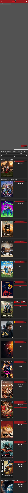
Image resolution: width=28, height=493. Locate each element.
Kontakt (18, 151)
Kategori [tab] (20, 153)
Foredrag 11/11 (20, 482)
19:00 (16, 302)
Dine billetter (23, 151)
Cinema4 (12, 1)
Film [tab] (7, 153)
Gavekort (14, 151)
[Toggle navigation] (2, 1)
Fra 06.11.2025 (20, 422)
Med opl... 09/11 (20, 462)
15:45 (17, 181)
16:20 (17, 221)
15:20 (17, 161)
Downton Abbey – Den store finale (21, 149)
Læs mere (20, 206)
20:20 (23, 302)
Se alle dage (20, 163)
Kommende (9, 151)
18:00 (17, 241)
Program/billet (3, 151)
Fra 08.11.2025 (20, 361)
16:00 (17, 201)
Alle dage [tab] (14, 156)
